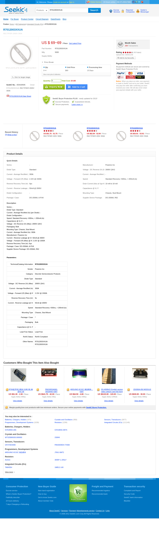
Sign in (71, 2)
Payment (72, 511)
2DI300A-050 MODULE (142, 389)
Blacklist (127, 501)
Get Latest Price (75, 43)
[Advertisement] (56, 117)
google (142, 2)
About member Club (45, 501)
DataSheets (55, 19)
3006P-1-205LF (60, 460)
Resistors (61, 422)
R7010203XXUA (49, 128)
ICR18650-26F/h (61, 430)
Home (5, 19)
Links (108, 511)
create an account (59, 2)
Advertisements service (86, 511)
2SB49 (57, 437)
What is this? (12, 135)
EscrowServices (117, 11)
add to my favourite (126, 58)
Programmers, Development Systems (22, 422)
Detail (32, 85)
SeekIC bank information (133, 497)
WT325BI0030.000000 (13, 437)
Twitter (139, 2)
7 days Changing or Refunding (17, 504)
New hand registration (46, 490)
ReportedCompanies (130, 11)
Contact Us (100, 511)
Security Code (129, 494)
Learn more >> (77, 104)
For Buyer (15, 19)
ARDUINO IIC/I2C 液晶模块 (15, 452)
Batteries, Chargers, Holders (18, 420)
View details (17, 401)
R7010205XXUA (136, 128)
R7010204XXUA (93, 128)
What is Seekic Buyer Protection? (18, 494)
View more (9, 472)
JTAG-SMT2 (59, 452)
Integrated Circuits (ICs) (35, 24)
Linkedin (136, 2)
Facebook (134, 2)
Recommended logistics (101, 490)
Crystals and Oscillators (66, 420)
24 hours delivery (12, 501)
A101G (7, 460)
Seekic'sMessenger (145, 11)
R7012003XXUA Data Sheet (18, 96)
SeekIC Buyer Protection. (96, 407)
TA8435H (8, 467)
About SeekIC (54, 511)
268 (126, 46)
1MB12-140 (59, 467)
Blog (64, 19)
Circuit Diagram (42, 19)
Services (64, 511)
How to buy (42, 494)
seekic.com (15, 9)
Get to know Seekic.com (47, 497)
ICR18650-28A (10, 430)
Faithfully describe (13, 497)
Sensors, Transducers (115, 420)
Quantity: (47, 81)
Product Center (27, 19)
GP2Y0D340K (10, 445)
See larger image (21, 77)
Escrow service (11, 490)
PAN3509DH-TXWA (62, 445)
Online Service (96, 2)
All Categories (20, 24)
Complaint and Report (132, 490)
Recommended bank (100, 494)
